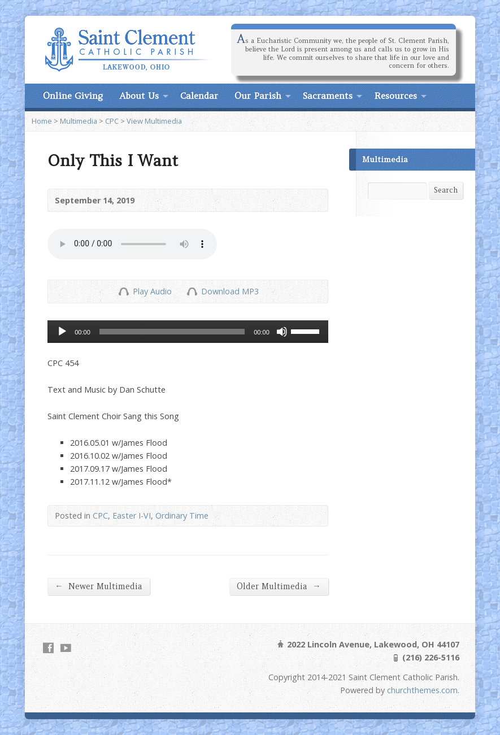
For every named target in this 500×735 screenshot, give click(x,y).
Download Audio (191, 291)
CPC (112, 121)
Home (42, 121)
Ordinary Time (181, 515)
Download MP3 (230, 291)
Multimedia (78, 121)
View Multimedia (154, 121)
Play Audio (123, 291)
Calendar (199, 95)
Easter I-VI (131, 515)
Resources (395, 95)
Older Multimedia (278, 586)
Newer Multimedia (98, 586)
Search (446, 190)
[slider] (172, 331)
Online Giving (73, 95)
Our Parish (257, 95)
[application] (187, 331)
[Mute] (282, 331)
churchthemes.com (422, 690)
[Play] (62, 331)
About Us (139, 95)
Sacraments (328, 95)
